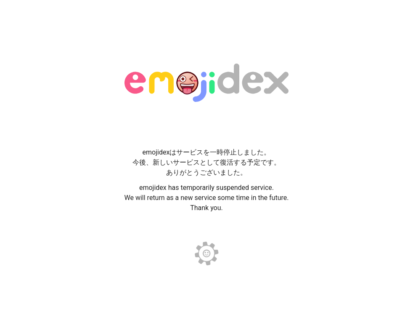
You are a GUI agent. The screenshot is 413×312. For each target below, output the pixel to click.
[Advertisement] (206, 21)
